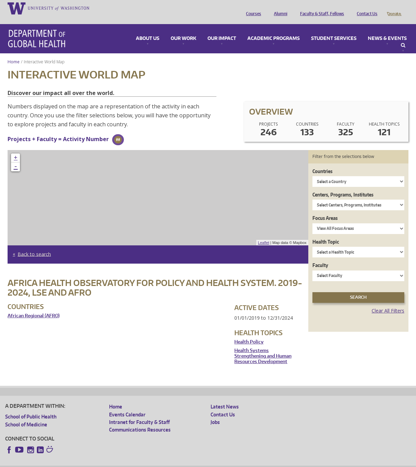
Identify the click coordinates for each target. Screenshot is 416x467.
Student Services (333, 28)
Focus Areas (325, 208)
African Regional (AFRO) (34, 306)
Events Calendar (127, 405)
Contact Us (365, 8)
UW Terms (124, 461)
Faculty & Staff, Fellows (320, 8)
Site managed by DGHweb (165, 461)
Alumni (279, 8)
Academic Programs (273, 28)
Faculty (320, 255)
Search (403, 35)
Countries (322, 161)
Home (14, 52)
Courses (251, 8)
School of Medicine (26, 415)
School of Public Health (30, 407)
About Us (147, 28)
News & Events (387, 28)
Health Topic (325, 232)
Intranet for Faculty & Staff (139, 412)
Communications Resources (140, 420)
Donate (394, 8)
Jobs (215, 412)
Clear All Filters (388, 301)
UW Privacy (96, 461)
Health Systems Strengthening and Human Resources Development (262, 346)
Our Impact (221, 28)
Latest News (225, 397)
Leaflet (263, 233)
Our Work (183, 28)
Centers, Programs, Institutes (342, 185)
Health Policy (249, 332)
